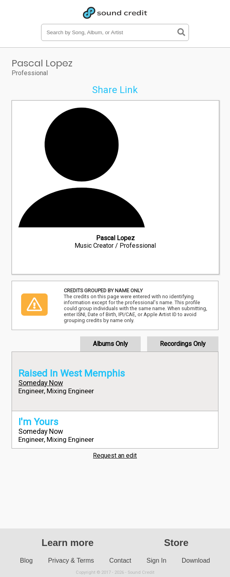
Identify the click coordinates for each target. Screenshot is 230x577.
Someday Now (40, 383)
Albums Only (110, 344)
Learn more (67, 542)
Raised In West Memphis (71, 373)
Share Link (115, 89)
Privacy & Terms (71, 560)
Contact (120, 560)
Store (176, 542)
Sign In (157, 560)
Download (196, 560)
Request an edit (115, 455)
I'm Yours (38, 421)
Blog (26, 560)
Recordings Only (183, 344)
